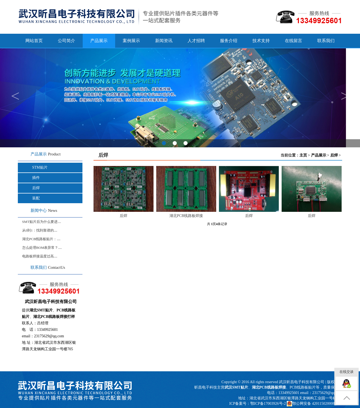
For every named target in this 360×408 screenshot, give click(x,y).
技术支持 (261, 40)
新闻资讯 (163, 40)
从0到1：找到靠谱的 (38, 230)
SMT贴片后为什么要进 (40, 222)
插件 (36, 178)
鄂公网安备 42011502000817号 (314, 403)
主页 (303, 155)
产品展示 (318, 155)
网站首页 (34, 40)
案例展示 (131, 40)
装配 (36, 198)
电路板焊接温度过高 (38, 256)
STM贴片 (40, 167)
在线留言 (293, 40)
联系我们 (326, 40)
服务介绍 (228, 40)
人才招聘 (196, 40)
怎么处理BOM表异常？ (40, 248)
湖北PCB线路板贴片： (39, 239)
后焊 (36, 188)
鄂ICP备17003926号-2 (268, 404)
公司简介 (66, 40)
